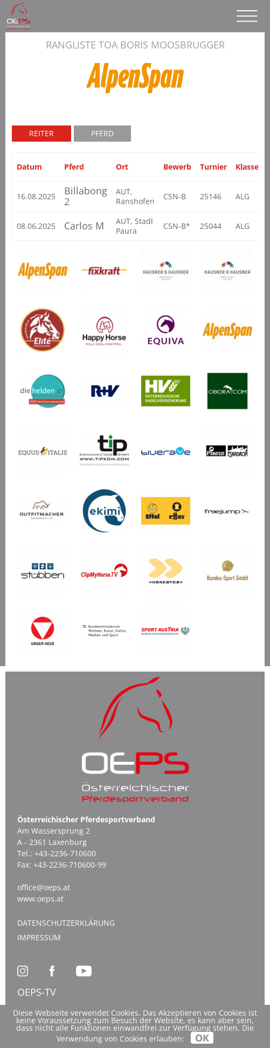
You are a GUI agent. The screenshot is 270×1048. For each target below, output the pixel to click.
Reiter (41, 133)
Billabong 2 (85, 196)
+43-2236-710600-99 (69, 865)
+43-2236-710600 (65, 853)
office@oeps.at (43, 887)
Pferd (102, 133)
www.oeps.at (40, 898)
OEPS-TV (36, 992)
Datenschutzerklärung (66, 923)
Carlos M (84, 225)
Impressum (39, 937)
